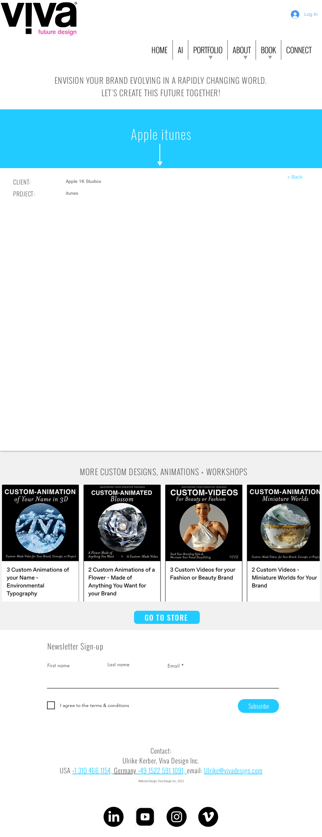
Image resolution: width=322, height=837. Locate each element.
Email (173, 665)
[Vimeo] (208, 817)
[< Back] (295, 177)
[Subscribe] (258, 706)
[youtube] (145, 817)
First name (58, 665)
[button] (180, 50)
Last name (118, 664)
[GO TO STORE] (167, 617)
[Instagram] (177, 817)
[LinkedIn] (114, 817)
